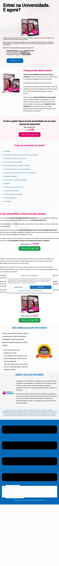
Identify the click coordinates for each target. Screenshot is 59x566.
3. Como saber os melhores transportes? (15, 158)
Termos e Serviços (12, 489)
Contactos (9, 494)
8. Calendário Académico (10, 176)
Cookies (9, 491)
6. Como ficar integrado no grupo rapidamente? (17, 169)
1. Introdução (7, 151)
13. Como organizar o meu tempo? (13, 194)
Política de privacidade (37, 290)
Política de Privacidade (13, 487)
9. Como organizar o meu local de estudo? (15, 180)
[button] (29, 151)
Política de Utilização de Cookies (24, 290)
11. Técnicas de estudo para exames (13, 187)
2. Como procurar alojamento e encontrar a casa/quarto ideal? (21, 155)
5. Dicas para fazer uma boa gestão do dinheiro (17, 165)
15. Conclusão (7, 201)
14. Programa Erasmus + (10, 198)
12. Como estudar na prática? (11, 190)
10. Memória (6, 183)
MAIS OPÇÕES (18, 287)
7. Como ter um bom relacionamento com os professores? (20, 173)
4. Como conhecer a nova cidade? (13, 162)
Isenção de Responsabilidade (15, 496)
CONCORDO (41, 287)
